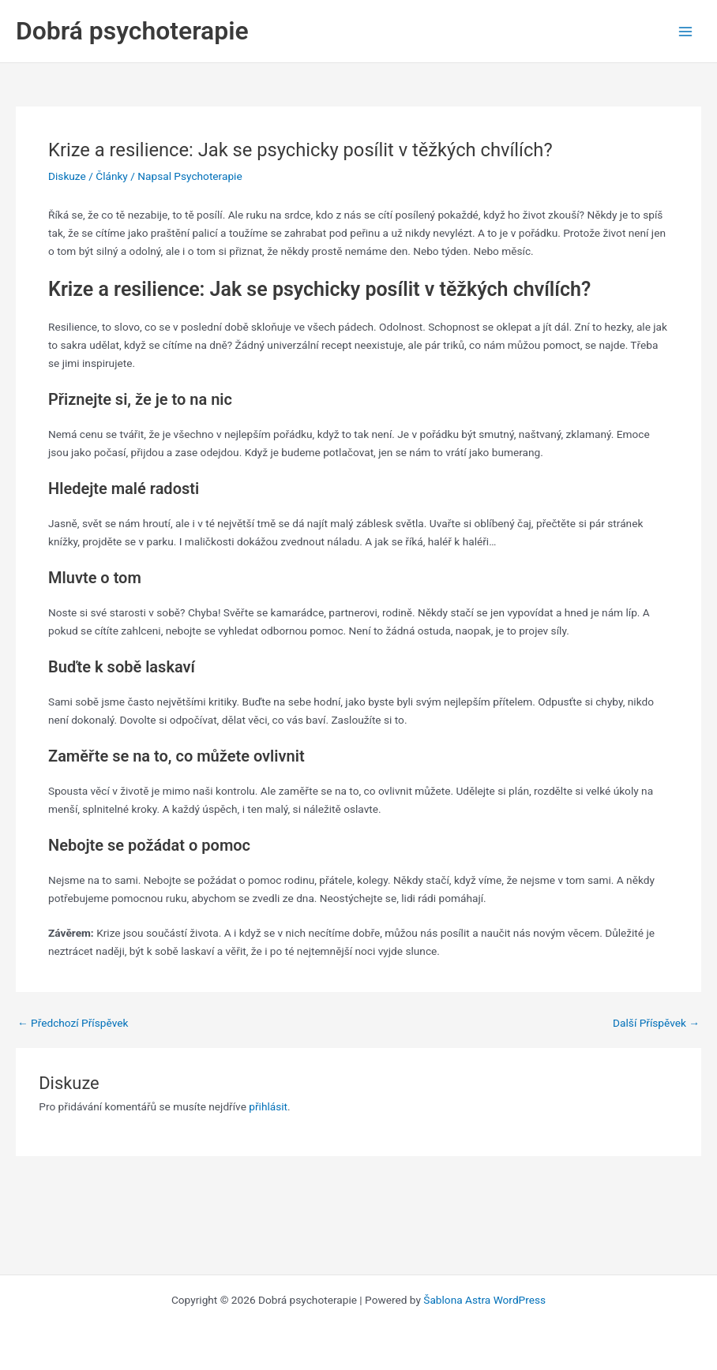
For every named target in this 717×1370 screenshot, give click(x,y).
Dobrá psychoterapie (132, 31)
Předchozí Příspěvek (72, 1023)
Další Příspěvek (656, 1023)
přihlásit (268, 1106)
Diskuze (67, 176)
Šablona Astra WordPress (484, 1299)
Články (112, 176)
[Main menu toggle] (686, 31)
